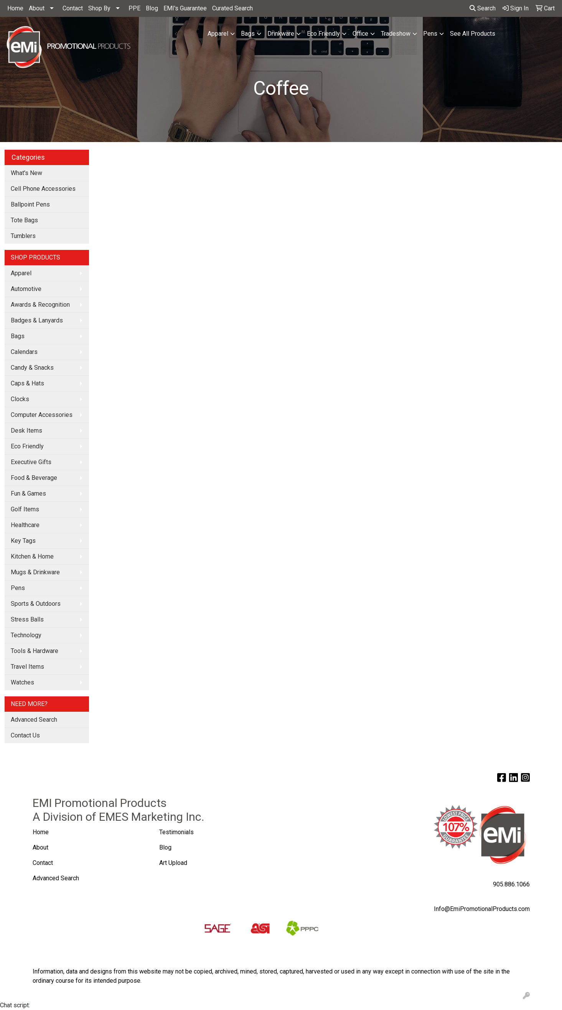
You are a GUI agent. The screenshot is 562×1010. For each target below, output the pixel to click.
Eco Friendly (323, 33)
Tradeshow (395, 33)
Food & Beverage (34, 477)
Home (15, 8)
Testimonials (176, 832)
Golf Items (25, 509)
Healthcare (25, 525)
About (36, 8)
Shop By (99, 8)
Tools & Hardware (34, 651)
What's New (26, 173)
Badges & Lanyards (37, 320)
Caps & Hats (27, 383)
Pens (430, 33)
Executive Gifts (31, 462)
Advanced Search (34, 719)
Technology (26, 635)
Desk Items (26, 430)
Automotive (26, 289)
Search (483, 8)
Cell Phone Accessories (43, 188)
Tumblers (23, 236)
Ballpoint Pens (30, 204)
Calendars (24, 351)
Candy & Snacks (32, 367)
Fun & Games (28, 493)
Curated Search (232, 8)
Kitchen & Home (32, 556)
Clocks (20, 399)
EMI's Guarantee (185, 8)
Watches (22, 682)
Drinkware (280, 33)
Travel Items (27, 666)
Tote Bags (24, 220)
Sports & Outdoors (36, 603)
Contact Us (25, 735)
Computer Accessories (42, 414)
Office (360, 33)
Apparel (218, 33)
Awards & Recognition (40, 304)
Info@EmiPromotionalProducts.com (482, 908)
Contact (73, 8)
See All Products (472, 33)
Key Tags (23, 540)
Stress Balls (27, 619)
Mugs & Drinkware (35, 572)
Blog (152, 8)
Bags (248, 33)
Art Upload (174, 862)
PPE (134, 8)
